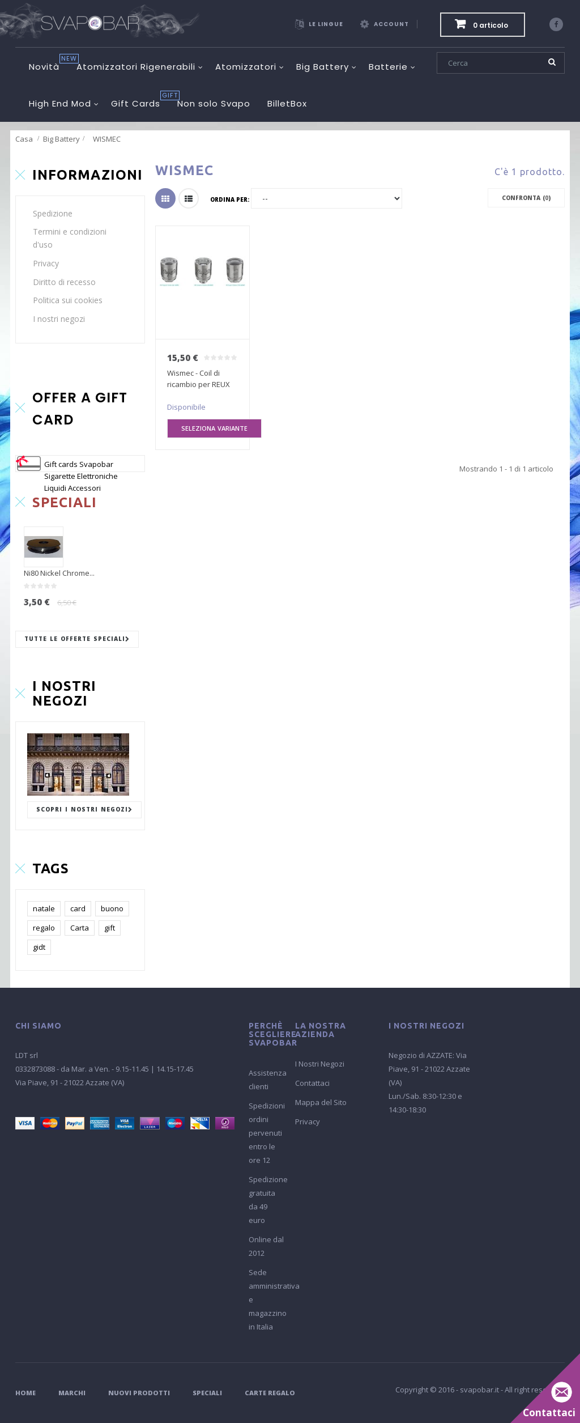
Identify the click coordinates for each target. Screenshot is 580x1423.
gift (109, 928)
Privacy (46, 263)
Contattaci (312, 1083)
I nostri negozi (59, 318)
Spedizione (52, 213)
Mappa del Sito (321, 1102)
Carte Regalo (270, 1392)
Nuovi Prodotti (139, 1392)
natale (44, 908)
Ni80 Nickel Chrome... (59, 573)
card (78, 908)
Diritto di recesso (64, 282)
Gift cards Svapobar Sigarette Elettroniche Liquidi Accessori (81, 476)
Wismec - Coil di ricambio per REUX (198, 378)
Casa (24, 139)
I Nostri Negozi (319, 1064)
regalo (44, 928)
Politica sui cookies (68, 300)
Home (25, 1392)
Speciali (207, 1392)
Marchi (72, 1392)
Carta (79, 928)
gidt (39, 947)
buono (112, 908)
